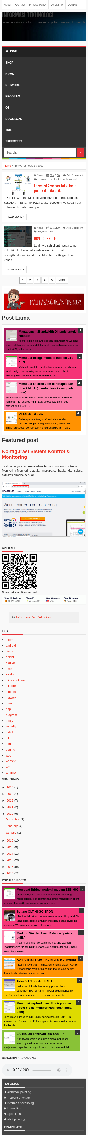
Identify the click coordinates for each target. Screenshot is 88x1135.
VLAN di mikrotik (31, 414)
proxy (9, 721)
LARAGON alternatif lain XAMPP (40, 1034)
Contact (20, 4)
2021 (10, 807)
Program (12, 96)
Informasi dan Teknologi (33, 617)
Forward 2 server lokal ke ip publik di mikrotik (55, 188)
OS (7, 107)
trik (60, 179)
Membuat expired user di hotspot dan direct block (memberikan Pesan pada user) (46, 388)
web (65, 179)
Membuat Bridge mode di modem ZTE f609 (47, 889)
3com (9, 639)
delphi (10, 657)
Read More (15, 216)
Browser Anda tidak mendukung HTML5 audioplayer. (37, 1070)
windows (11, 773)
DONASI (73, 4)
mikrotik (52, 179)
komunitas (14, 1108)
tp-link (10, 732)
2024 (10, 787)
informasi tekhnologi (20, 1103)
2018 (10, 847)
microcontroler (15, 680)
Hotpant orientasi (18, 1097)
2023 (10, 794)
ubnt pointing (16, 1119)
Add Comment (74, 175)
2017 (10, 853)
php (8, 709)
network (11, 697)
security (11, 726)
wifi (51, 231)
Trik (8, 130)
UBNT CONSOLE (45, 238)
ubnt (44, 231)
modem (11, 691)
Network (12, 85)
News (9, 73)
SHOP (9, 62)
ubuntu (10, 749)
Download (13, 118)
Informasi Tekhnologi (27, 15)
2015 (10, 867)
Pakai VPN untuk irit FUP (35, 981)
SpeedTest (13, 141)
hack (9, 668)
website (73, 179)
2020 (10, 813)
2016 (10, 860)
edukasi (42, 179)
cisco (9, 651)
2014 (10, 873)
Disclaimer (57, 4)
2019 (10, 840)
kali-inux (11, 674)
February (12, 826)
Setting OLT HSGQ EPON (35, 911)
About (7, 4)
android (11, 645)
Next (61, 280)
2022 (10, 800)
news (9, 703)
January (11, 832)
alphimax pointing (19, 1092)
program (11, 715)
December (13, 819)
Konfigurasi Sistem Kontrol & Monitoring (46, 959)
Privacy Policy (38, 4)
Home (11, 51)
